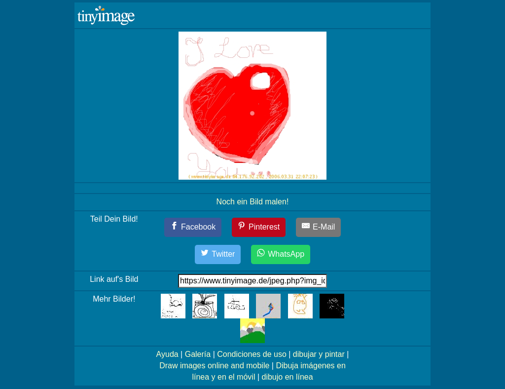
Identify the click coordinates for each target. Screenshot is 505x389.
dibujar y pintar (319, 354)
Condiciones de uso (252, 354)
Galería (198, 354)
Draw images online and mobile (214, 365)
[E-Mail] (318, 227)
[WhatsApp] (280, 254)
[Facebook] (193, 227)
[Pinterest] (259, 227)
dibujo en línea (287, 377)
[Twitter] (218, 254)
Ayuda (167, 354)
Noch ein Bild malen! (252, 201)
